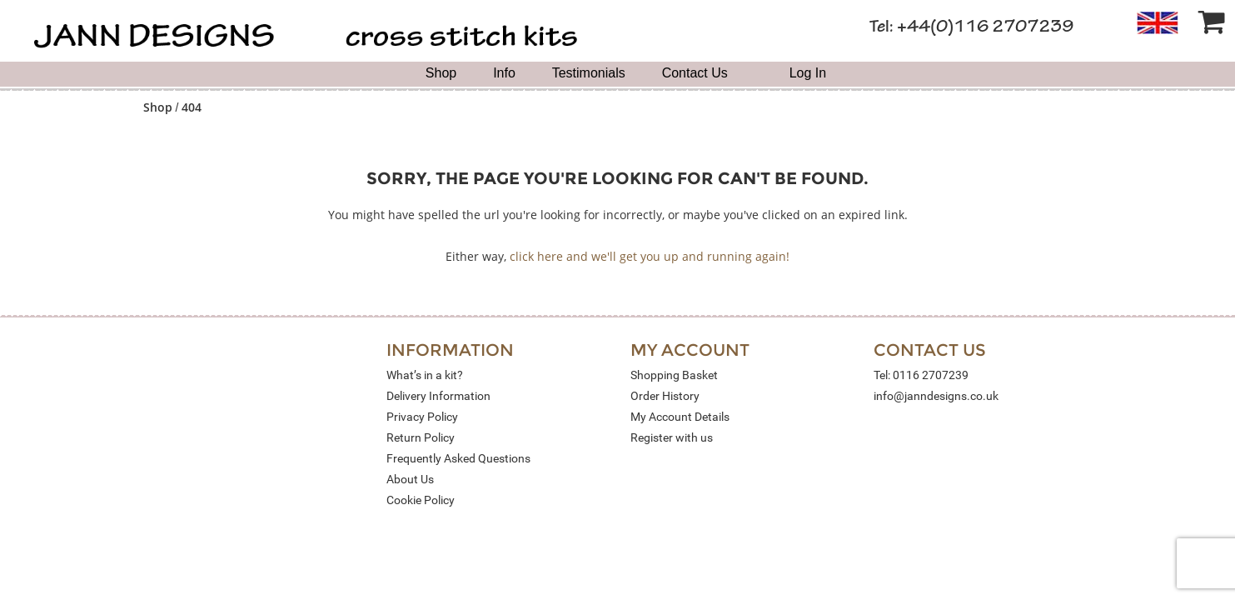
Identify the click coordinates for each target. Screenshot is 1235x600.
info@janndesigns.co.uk (936, 395)
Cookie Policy (420, 500)
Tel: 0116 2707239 (921, 375)
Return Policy (420, 437)
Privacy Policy (422, 416)
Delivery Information (438, 395)
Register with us (671, 437)
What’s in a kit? (424, 375)
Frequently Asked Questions (458, 458)
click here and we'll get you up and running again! (649, 256)
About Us (410, 479)
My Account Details (680, 416)
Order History (665, 395)
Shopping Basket (674, 375)
